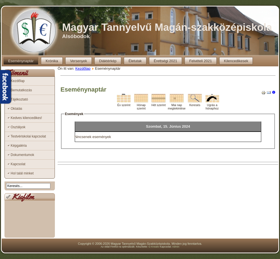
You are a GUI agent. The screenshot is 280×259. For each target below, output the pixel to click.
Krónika (52, 61)
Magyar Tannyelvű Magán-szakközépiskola (167, 27)
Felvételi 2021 (200, 61)
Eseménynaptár (21, 61)
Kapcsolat (18, 164)
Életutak (135, 61)
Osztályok (18, 127)
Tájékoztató (19, 99)
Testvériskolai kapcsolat (28, 136)
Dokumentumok (22, 155)
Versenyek (78, 61)
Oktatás (16, 109)
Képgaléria (19, 146)
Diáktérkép (107, 61)
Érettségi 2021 (165, 61)
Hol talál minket (22, 173)
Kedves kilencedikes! (26, 118)
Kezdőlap (18, 81)
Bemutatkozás (21, 90)
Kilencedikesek (236, 61)
